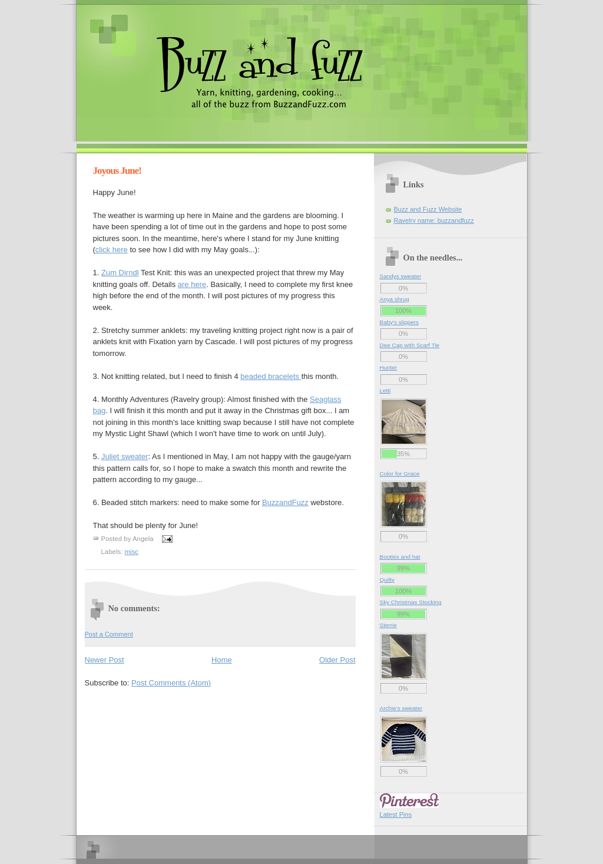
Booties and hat (400, 556)
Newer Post (104, 659)
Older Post (337, 659)
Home (221, 659)
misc (132, 551)
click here (111, 249)
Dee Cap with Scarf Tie (410, 345)
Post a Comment (109, 634)
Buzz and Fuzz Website (428, 209)
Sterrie (388, 625)
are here (192, 284)
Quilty (387, 579)
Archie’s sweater (401, 708)
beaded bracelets (270, 376)
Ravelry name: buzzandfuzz (434, 220)
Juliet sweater (124, 456)
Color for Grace (400, 473)
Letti (385, 390)
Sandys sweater (401, 276)
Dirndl (120, 272)
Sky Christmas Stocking (411, 602)
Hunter (388, 367)
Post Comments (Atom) (171, 682)
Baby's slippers (399, 322)
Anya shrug (394, 299)
